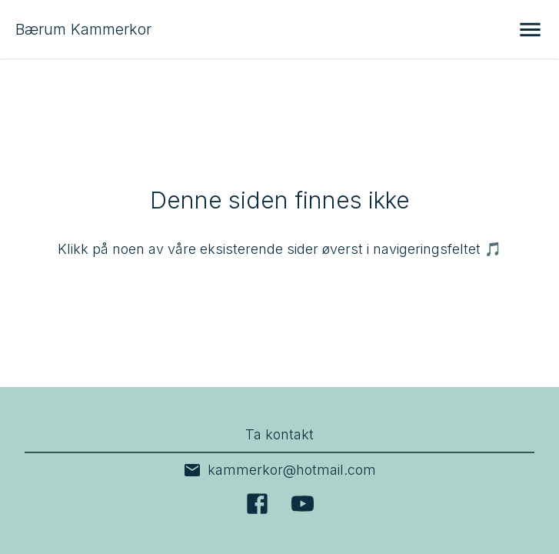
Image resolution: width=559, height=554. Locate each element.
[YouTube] (302, 503)
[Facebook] (257, 503)
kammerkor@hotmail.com (279, 470)
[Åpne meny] (530, 29)
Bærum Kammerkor (83, 29)
